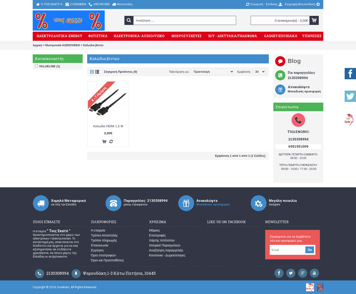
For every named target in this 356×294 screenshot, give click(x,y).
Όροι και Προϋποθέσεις (107, 260)
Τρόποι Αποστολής (104, 235)
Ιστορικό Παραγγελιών (164, 245)
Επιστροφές (157, 235)
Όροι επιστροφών (103, 255)
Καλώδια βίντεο (93, 45)
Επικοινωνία (99, 245)
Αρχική (37, 45)
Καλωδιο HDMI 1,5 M (108, 126)
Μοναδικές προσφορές (213, 204)
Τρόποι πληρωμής (104, 240)
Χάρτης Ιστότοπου (162, 240)
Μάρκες (154, 230)
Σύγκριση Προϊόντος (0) (120, 71)
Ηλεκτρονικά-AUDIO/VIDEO (62, 45)
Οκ (310, 250)
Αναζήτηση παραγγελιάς (166, 250)
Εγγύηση (97, 250)
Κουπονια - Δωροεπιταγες (167, 255)
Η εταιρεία (98, 230)
